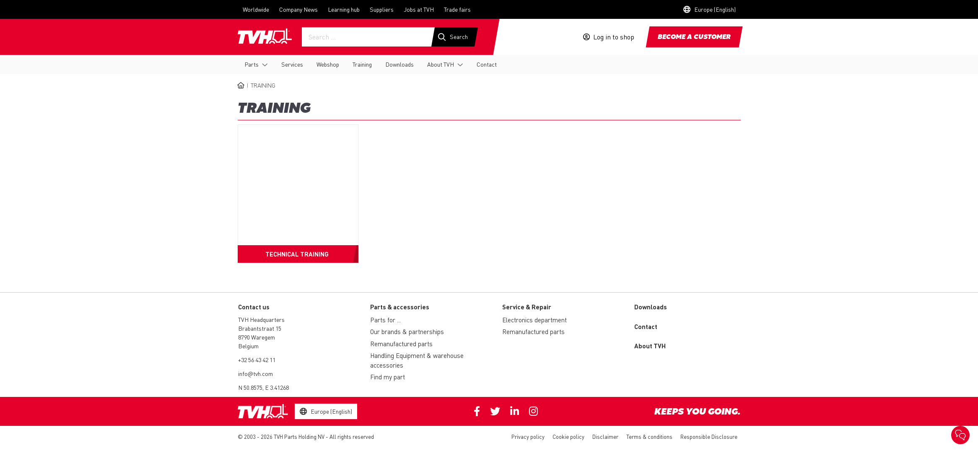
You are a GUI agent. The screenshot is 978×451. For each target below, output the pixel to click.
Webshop (327, 64)
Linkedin (514, 411)
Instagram (533, 411)
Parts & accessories (399, 307)
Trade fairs (457, 9)
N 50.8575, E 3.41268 (263, 387)
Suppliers (382, 9)
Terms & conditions (649, 436)
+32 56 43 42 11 (256, 359)
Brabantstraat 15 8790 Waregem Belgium (259, 337)
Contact (487, 64)
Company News (298, 9)
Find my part (387, 377)
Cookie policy (568, 436)
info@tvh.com (255, 373)
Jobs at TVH (419, 9)
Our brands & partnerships (407, 331)
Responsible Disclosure (708, 436)
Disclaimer (605, 436)
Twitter (495, 411)
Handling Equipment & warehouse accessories (417, 360)
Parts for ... (385, 320)
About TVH (440, 64)
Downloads (399, 64)
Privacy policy (528, 436)
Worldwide (256, 9)
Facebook (477, 411)
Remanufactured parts (401, 344)
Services (292, 64)
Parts (251, 64)
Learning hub (344, 9)
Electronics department (534, 320)
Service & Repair (526, 307)
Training (362, 64)
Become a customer (694, 37)
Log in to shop (613, 37)
